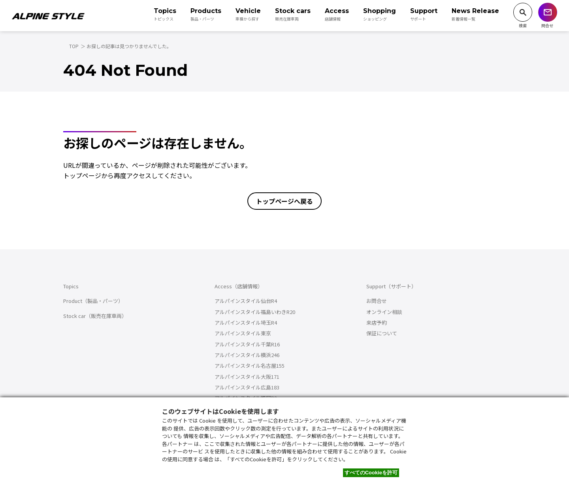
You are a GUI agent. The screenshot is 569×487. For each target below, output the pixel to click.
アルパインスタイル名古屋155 (249, 365)
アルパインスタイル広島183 (247, 387)
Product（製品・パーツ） (93, 301)
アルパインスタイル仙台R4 (246, 301)
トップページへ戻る (284, 201)
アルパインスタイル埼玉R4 (246, 322)
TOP (74, 46)
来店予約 (376, 322)
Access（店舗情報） (239, 286)
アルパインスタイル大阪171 (247, 376)
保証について (381, 333)
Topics (71, 286)
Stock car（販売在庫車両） (95, 316)
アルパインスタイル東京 (243, 333)
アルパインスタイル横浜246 (247, 355)
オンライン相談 (384, 312)
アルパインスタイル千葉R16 (247, 344)
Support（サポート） (391, 286)
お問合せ (376, 301)
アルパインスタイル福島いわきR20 (255, 312)
